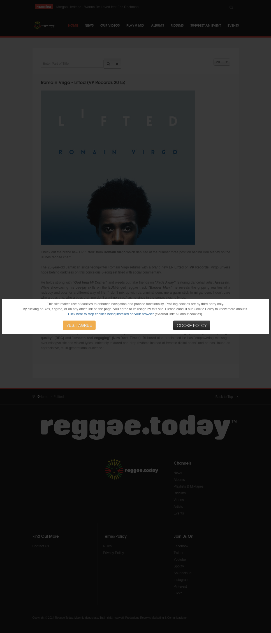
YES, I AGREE (79, 325)
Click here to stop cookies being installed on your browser (111, 314)
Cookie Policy (192, 325)
